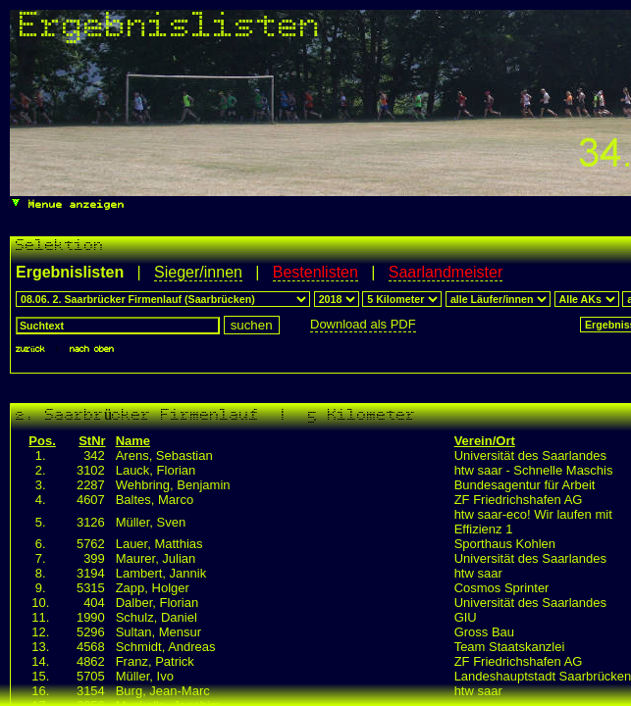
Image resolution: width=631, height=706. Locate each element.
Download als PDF (363, 324)
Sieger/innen (198, 272)
